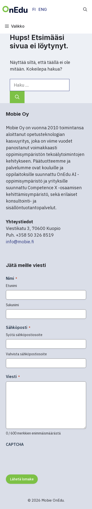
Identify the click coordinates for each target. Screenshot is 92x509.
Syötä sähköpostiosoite (24, 335)
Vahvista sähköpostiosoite (26, 354)
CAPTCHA (15, 444)
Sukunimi (12, 305)
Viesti (13, 376)
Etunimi (11, 285)
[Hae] (17, 97)
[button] (85, 9)
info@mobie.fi (20, 242)
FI (34, 9)
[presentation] (43, 459)
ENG (43, 9)
